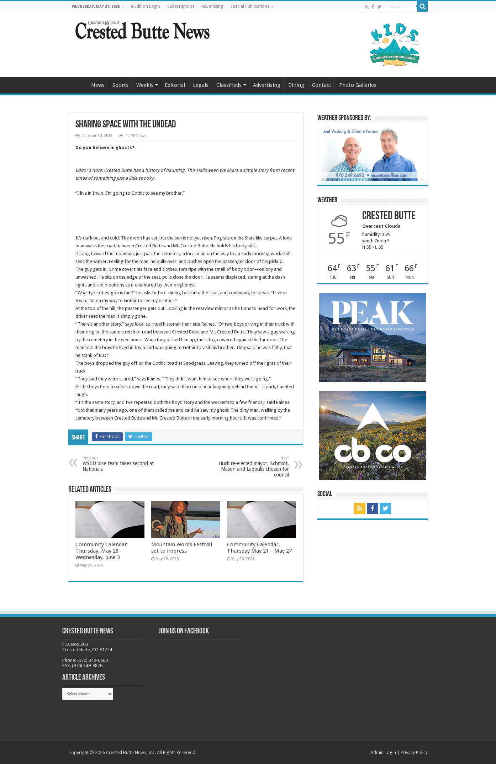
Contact (321, 85)
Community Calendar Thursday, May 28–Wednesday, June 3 (101, 550)
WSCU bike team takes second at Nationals (119, 464)
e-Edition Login (145, 6)
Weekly (144, 85)
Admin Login (383, 752)
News (98, 85)
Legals (201, 85)
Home (77, 84)
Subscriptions (180, 6)
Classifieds (229, 85)
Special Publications (249, 6)
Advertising (212, 6)
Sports (120, 85)
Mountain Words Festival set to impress (181, 547)
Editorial (175, 85)
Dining (296, 85)
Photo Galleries (357, 85)
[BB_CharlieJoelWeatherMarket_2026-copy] (372, 153)
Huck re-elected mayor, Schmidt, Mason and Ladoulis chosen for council (252, 467)
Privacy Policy (414, 752)
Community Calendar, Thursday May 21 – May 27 (259, 547)
